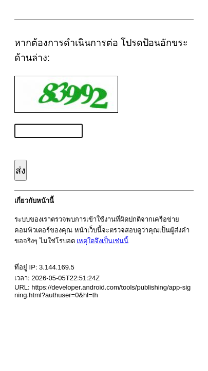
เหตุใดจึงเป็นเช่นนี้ (102, 241)
